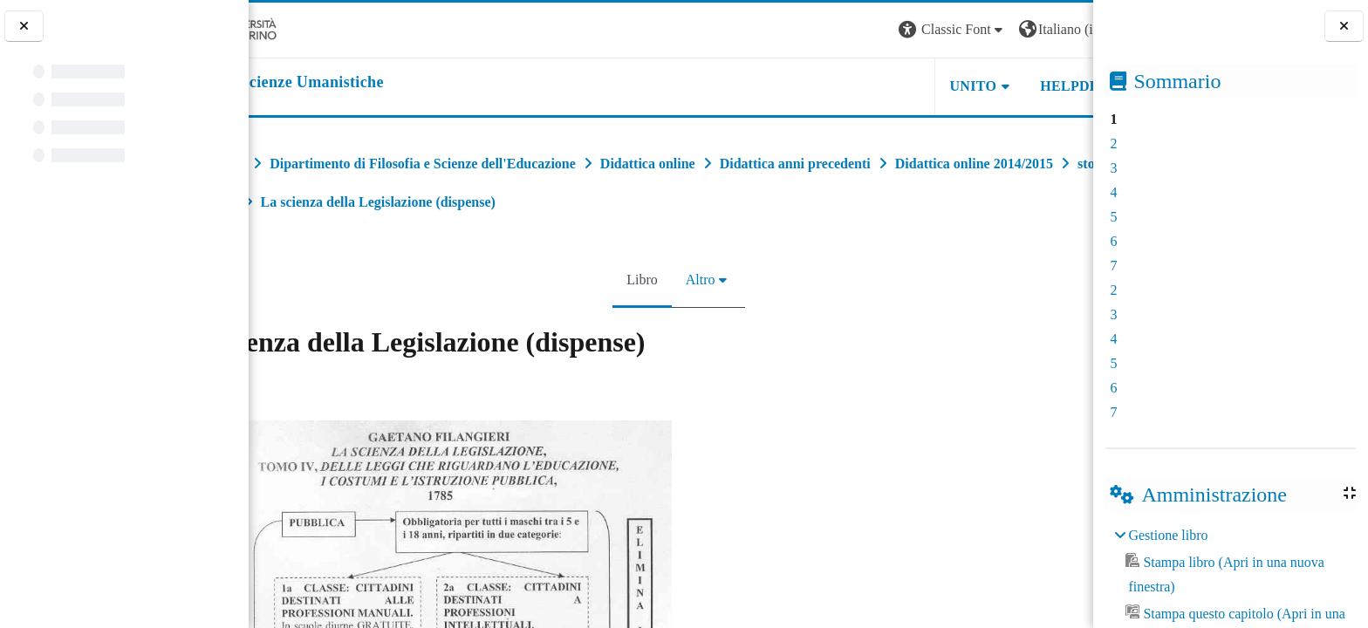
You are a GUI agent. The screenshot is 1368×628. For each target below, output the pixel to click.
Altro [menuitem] (693, 279)
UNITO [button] (877, 85)
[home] (358, 82)
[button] (856, 30)
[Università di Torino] (303, 28)
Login (1062, 29)
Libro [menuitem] (634, 279)
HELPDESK (983, 85)
